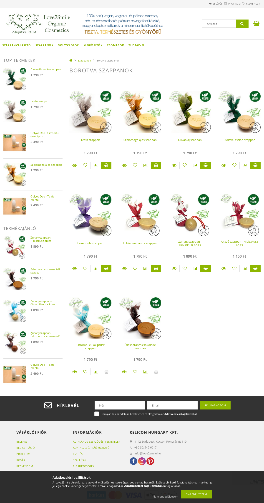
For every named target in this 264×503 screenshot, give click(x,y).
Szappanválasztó (16, 45)
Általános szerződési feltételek (96, 441)
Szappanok (44, 45)
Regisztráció (25, 447)
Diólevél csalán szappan (239, 140)
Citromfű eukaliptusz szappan (90, 346)
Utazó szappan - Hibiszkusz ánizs (239, 243)
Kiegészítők (93, 45)
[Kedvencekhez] (85, 165)
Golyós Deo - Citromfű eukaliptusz (44, 134)
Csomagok (115, 45)
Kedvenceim (24, 466)
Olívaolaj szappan (190, 140)
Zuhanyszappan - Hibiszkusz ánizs (189, 243)
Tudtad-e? (136, 45)
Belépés (204, 3)
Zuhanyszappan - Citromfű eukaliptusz (43, 303)
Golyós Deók (68, 45)
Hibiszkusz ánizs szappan (140, 243)
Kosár (20, 460)
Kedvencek (250, 3)
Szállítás (79, 460)
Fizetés (78, 454)
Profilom (226, 3)
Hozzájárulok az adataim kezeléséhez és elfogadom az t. (149, 414)
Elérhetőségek (83, 466)
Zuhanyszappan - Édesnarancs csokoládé (45, 334)
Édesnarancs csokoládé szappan (140, 346)
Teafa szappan (90, 140)
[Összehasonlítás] (96, 165)
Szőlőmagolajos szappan (140, 140)
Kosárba (106, 165)
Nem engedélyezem (165, 496)
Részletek (74, 165)
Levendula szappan (90, 243)
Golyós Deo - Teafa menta (42, 198)
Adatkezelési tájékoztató (91, 447)
